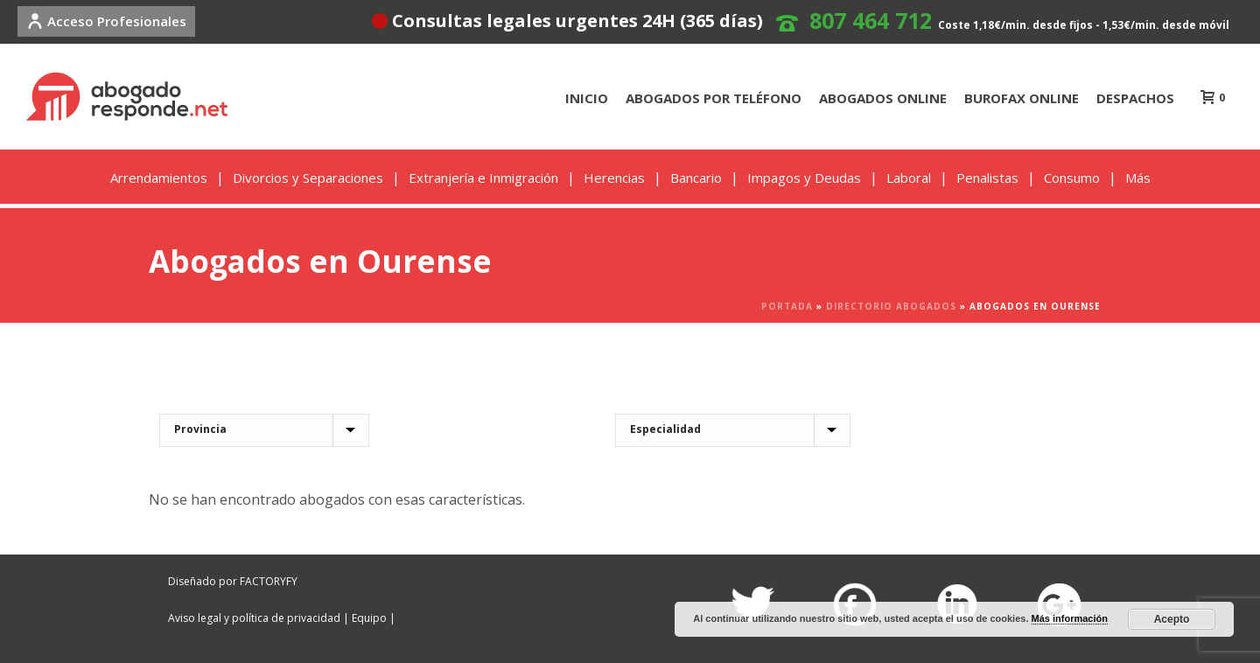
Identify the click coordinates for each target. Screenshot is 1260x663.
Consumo (1072, 177)
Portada (787, 306)
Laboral (908, 177)
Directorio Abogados (891, 306)
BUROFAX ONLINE (1021, 98)
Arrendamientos (158, 177)
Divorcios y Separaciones (308, 177)
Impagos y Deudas (804, 177)
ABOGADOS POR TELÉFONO (714, 98)
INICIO (586, 98)
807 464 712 (870, 20)
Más (1138, 177)
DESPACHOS (1135, 98)
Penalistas (987, 177)
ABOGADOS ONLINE (883, 98)
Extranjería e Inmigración (483, 177)
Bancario (696, 177)
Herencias (614, 177)
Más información (1070, 618)
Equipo (369, 618)
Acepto (1172, 619)
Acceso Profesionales (106, 21)
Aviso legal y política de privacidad (254, 618)
